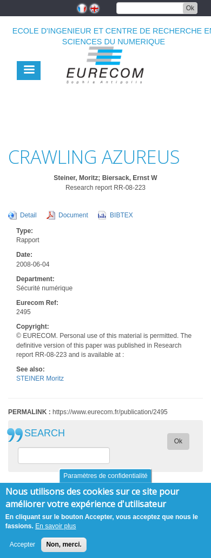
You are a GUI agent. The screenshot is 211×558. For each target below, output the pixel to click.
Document (73, 215)
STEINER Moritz (40, 378)
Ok (190, 8)
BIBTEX (121, 215)
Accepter (22, 551)
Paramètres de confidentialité (105, 482)
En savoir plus (55, 532)
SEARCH (44, 433)
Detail (28, 215)
